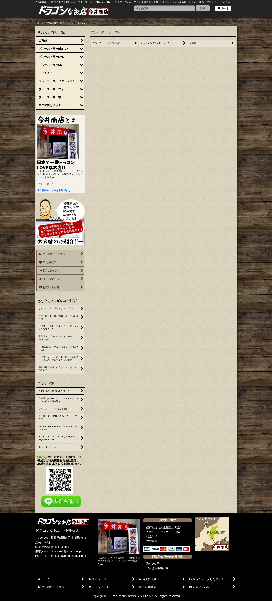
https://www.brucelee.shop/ (52, 546)
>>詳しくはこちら (47, 183)
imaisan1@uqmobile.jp (66, 551)
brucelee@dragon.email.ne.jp (69, 555)
